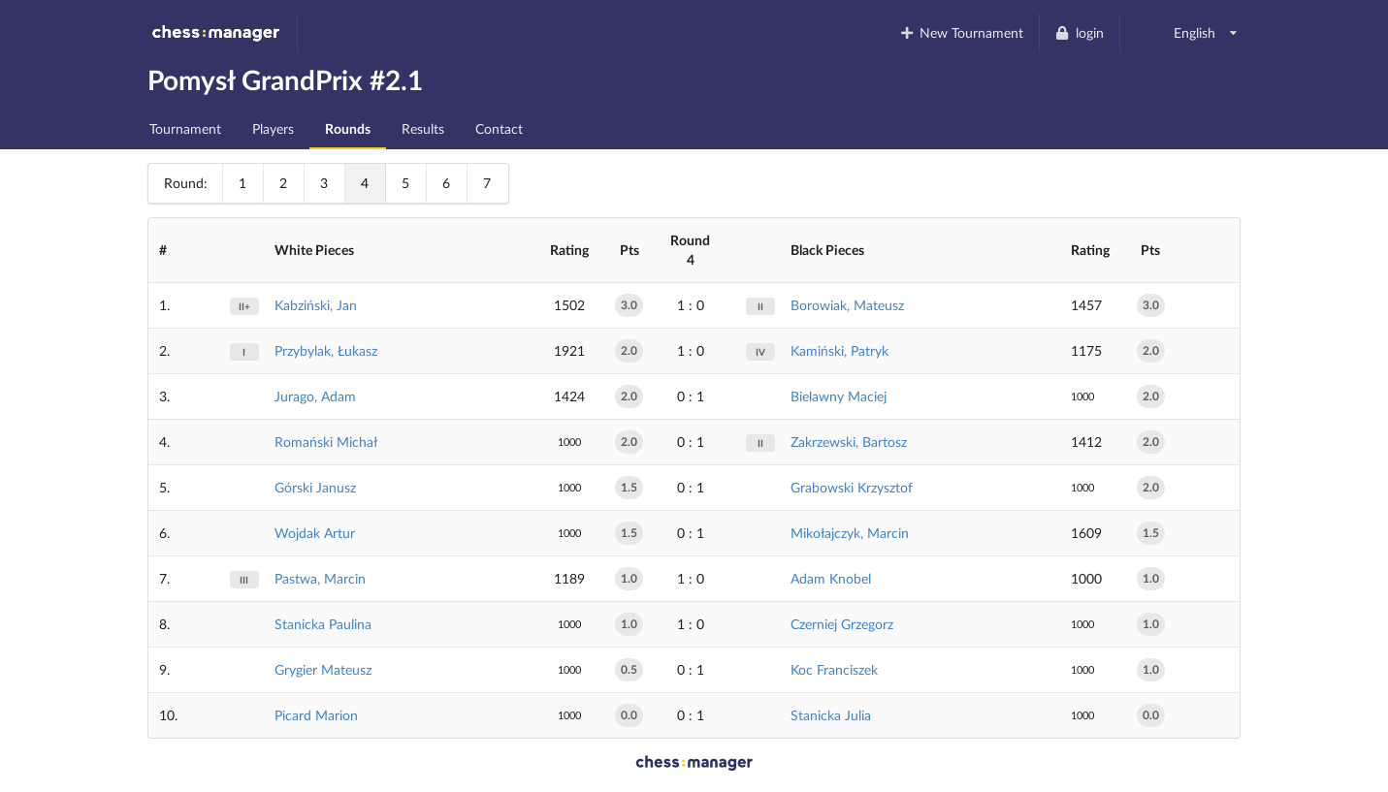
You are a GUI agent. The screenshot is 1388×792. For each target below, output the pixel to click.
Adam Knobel (831, 578)
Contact (499, 128)
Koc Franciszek (834, 669)
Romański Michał (325, 441)
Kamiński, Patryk (839, 350)
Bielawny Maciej (839, 396)
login (1079, 32)
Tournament (185, 128)
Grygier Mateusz (322, 669)
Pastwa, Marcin (320, 578)
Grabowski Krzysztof (852, 487)
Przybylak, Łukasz (325, 350)
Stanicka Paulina (322, 624)
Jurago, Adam (315, 396)
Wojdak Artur (314, 532)
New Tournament (960, 32)
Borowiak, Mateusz (847, 305)
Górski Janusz (315, 487)
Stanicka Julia (831, 715)
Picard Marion (316, 715)
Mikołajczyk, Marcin (850, 532)
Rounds (348, 128)
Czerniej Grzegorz (842, 624)
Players (273, 128)
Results (423, 128)
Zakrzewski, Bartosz (849, 441)
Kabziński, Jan (315, 305)
